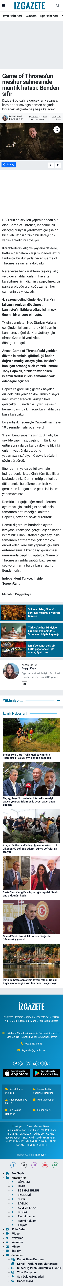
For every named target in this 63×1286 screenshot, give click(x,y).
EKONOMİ (28, 1137)
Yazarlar (14, 1238)
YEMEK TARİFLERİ (37, 1145)
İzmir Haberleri (12, 16)
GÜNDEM (39, 1133)
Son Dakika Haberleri (13, 1111)
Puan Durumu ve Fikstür (16, 1101)
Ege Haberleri (49, 16)
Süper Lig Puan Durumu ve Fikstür (36, 1268)
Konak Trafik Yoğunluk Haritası (43, 1091)
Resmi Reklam (23, 1220)
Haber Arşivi (42, 1109)
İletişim (13, 1250)
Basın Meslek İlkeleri (38, 1126)
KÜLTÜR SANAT (15, 1141)
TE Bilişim (40, 1154)
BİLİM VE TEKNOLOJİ (19, 1133)
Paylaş (8, 164)
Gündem (31, 16)
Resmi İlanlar (23, 1216)
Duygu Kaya (29, 668)
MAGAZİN (31, 1141)
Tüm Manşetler (43, 1099)
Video (13, 1233)
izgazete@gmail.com (34, 1050)
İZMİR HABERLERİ (46, 1137)
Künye (16, 1126)
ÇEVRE (50, 1133)
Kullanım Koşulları (16, 1130)
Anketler (14, 1242)
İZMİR (18, 1186)
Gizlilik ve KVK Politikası (42, 1130)
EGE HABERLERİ (25, 1190)
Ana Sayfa (15, 1173)
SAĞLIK (43, 1141)
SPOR (53, 1141)
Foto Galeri (16, 1229)
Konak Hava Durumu (14, 1091)
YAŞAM (20, 1145)
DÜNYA (19, 1212)
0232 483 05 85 (33, 1043)
